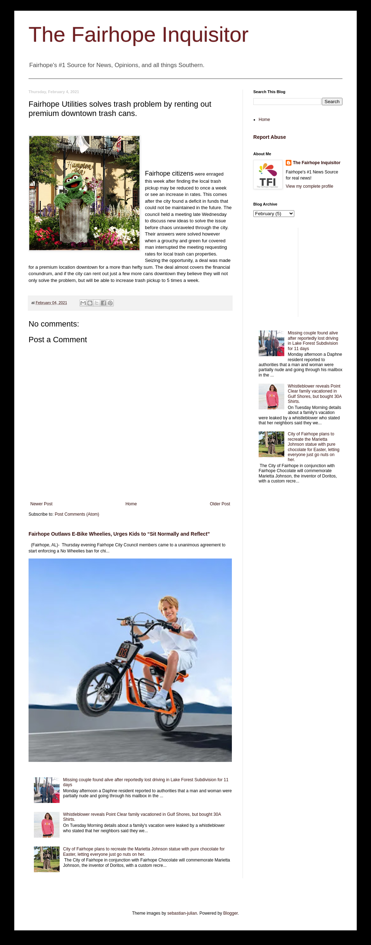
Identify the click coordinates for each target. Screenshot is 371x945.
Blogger (230, 913)
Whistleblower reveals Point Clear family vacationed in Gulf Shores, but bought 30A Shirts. (315, 394)
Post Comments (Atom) (77, 514)
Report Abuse (269, 137)
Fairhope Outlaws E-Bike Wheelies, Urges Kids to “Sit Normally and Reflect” (119, 534)
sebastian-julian (182, 913)
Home (131, 503)
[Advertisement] (297, 272)
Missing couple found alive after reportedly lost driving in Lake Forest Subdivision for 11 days (313, 340)
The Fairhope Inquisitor (139, 34)
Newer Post (41, 503)
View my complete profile (309, 186)
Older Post (220, 503)
